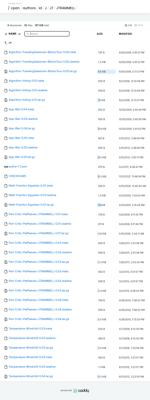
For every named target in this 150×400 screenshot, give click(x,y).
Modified (125, 33)
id (40, 8)
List (128, 25)
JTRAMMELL (65, 8)
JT (51, 8)
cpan (15, 8)
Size (100, 33)
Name (15, 33)
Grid (138, 25)
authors (29, 8)
